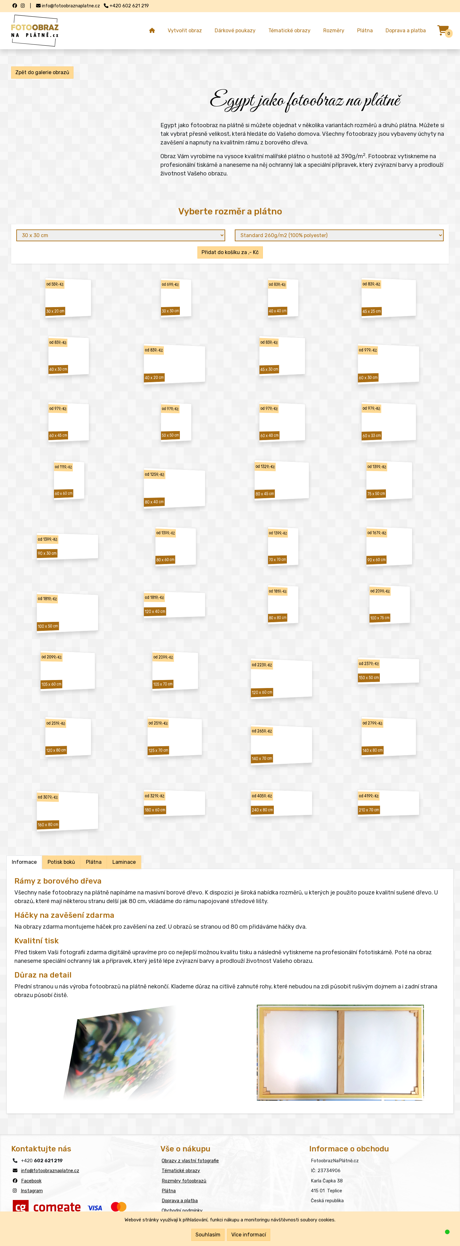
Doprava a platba (406, 30)
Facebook (31, 1181)
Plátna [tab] (94, 862)
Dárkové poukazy (235, 30)
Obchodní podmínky (182, 1210)
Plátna (365, 30)
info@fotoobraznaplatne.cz (50, 1170)
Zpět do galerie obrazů (42, 72)
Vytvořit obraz (185, 30)
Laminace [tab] (124, 862)
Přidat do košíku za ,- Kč (230, 252)
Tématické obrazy (289, 30)
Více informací (248, 1235)
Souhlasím (207, 1235)
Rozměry (333, 30)
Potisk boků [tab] (61, 862)
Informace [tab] (24, 862)
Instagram (32, 1191)
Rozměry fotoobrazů (184, 1181)
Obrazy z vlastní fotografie (190, 1161)
